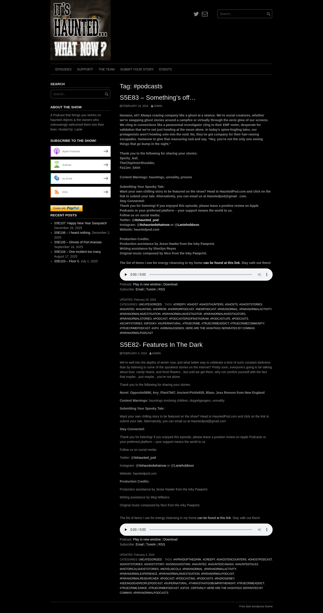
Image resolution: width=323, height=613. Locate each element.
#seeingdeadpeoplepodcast (141, 583)
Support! (85, 69)
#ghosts (231, 304)
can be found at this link (221, 263)
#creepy (179, 304)
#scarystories (131, 323)
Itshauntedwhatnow (155, 225)
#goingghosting (178, 564)
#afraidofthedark (187, 559)
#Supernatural (169, 323)
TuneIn (151, 289)
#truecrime (191, 323)
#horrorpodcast (181, 309)
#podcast (160, 318)
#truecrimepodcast (135, 328)
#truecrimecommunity (247, 323)
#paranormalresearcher (139, 578)
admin (158, 106)
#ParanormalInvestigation (140, 314)
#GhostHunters (211, 304)
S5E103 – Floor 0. (67, 261)
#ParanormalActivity (255, 309)
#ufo (155, 328)
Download (170, 284)
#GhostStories (250, 304)
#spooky (150, 323)
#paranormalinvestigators (224, 314)
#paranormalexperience (138, 573)
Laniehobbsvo (188, 225)
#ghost (192, 304)
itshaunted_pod (147, 220)
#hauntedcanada (221, 564)
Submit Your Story (137, 69)
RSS (162, 289)
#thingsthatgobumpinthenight (212, 583)
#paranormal (228, 309)
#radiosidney (224, 578)
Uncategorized (150, 304)
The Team (107, 69)
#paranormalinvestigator (182, 314)
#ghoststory (154, 564)
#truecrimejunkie (133, 588)
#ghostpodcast (260, 559)
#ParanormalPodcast (217, 573)
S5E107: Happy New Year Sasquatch (80, 223)
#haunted (127, 309)
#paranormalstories (136, 318)
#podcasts (240, 318)
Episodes (63, 69)
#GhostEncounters (232, 559)
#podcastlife (220, 318)
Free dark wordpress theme (256, 606)
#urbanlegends (172, 328)
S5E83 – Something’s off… (158, 97)
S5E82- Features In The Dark (161, 344)
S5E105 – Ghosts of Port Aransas (78, 242)
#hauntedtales (246, 564)
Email (140, 289)
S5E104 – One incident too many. (77, 251)
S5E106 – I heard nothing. (72, 232)
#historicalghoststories (139, 569)
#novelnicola (170, 569)
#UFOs (184, 588)
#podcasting (185, 578)
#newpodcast (206, 309)
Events (165, 69)
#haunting (144, 309)
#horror (159, 309)
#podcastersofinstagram (189, 318)
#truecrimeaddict (215, 323)
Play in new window (147, 284)
